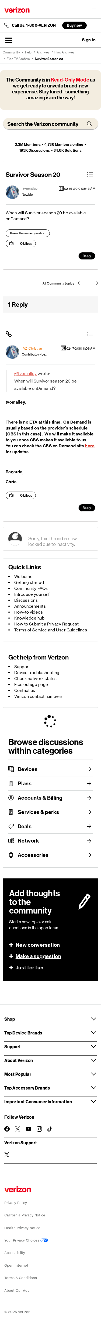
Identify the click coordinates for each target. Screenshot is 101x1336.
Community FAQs (31, 588)
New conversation (38, 945)
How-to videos (28, 612)
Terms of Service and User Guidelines (50, 630)
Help (28, 52)
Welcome (23, 576)
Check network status (35, 678)
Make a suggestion (38, 956)
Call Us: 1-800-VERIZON (34, 25)
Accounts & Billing (40, 797)
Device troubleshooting (37, 672)
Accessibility (14, 1253)
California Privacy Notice (24, 1215)
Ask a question (74, 40)
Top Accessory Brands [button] (27, 1087)
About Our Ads (16, 1290)
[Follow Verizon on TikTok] (50, 1129)
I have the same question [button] (28, 233)
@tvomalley (25, 373)
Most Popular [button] (17, 1074)
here (90, 445)
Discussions (26, 600)
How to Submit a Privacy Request (46, 624)
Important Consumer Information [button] (38, 1101)
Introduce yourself (32, 594)
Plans (25, 783)
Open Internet (16, 1265)
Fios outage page (31, 684)
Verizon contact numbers (38, 696)
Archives (43, 52)
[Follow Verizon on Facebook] (7, 1129)
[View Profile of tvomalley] (30, 188)
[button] (8, 40)
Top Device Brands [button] (23, 1032)
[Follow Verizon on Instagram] (39, 1129)
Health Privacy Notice (22, 1228)
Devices (28, 769)
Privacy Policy (15, 1203)
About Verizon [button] (18, 1060)
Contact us (24, 690)
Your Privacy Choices (26, 1240)
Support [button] (12, 1046)
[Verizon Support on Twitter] (7, 1154)
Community (11, 52)
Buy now (74, 25)
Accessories (33, 855)
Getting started (29, 582)
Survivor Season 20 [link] (49, 59)
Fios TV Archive (18, 59)
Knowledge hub (29, 618)
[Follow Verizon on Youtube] (28, 1129)
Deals (25, 826)
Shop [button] (9, 1019)
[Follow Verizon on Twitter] (17, 1129)
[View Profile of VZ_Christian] (32, 348)
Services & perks (38, 812)
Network (28, 840)
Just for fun (30, 967)
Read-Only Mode (70, 80)
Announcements (30, 606)
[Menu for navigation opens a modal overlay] (94, 10)
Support (22, 666)
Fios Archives (64, 52)
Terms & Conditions (20, 1278)
